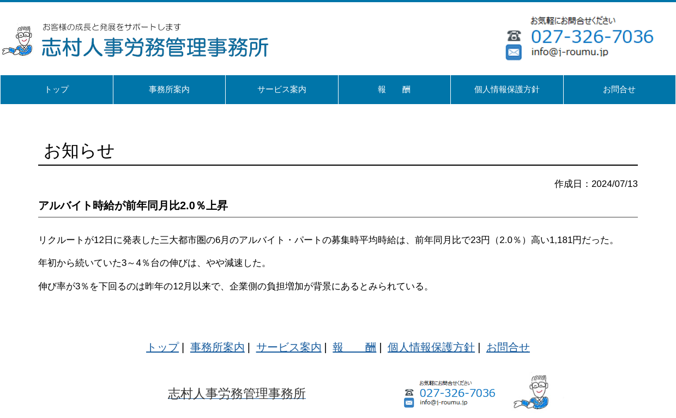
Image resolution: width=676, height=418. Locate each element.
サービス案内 (289, 347)
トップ (162, 347)
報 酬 (354, 347)
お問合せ (508, 347)
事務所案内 (217, 347)
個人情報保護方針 (431, 347)
